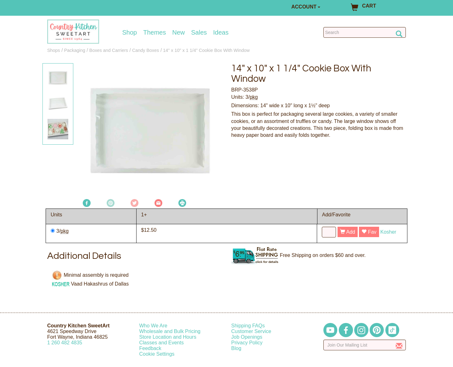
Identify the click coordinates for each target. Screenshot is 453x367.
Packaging (74, 50)
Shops (53, 50)
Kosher (388, 232)
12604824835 (64, 342)
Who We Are (153, 325)
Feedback (150, 348)
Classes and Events (161, 342)
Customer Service (251, 331)
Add (347, 232)
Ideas (221, 32)
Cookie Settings (157, 354)
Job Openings (246, 337)
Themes (154, 32)
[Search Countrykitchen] (364, 32)
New (178, 32)
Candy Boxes (145, 50)
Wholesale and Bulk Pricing (170, 331)
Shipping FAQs (248, 325)
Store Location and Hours (167, 337)
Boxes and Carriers (108, 50)
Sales (199, 32)
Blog (236, 348)
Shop (129, 32)
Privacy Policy (247, 342)
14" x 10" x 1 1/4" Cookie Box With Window (206, 50)
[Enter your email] (364, 345)
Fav (368, 232)
